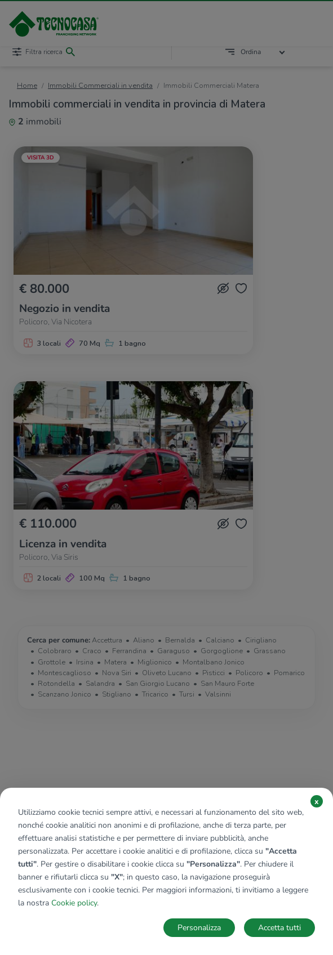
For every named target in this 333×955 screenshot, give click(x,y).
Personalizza (199, 927)
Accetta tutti (279, 927)
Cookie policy (74, 903)
